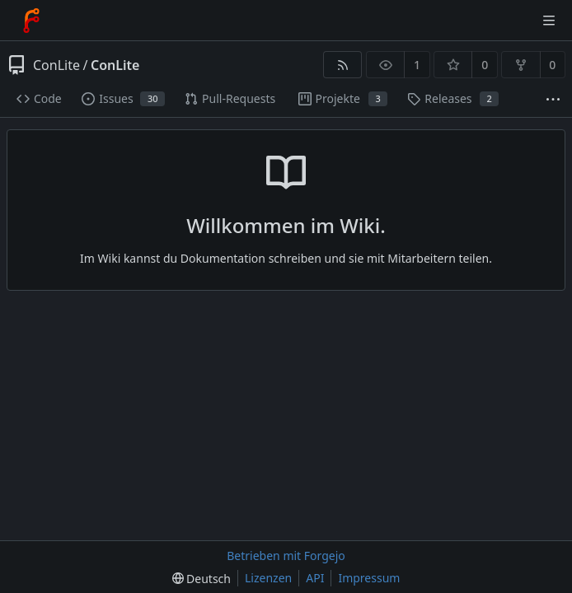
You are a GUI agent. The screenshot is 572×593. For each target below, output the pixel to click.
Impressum (369, 578)
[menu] (201, 578)
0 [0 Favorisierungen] (484, 64)
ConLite (56, 65)
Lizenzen (268, 578)
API (315, 578)
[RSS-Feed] (342, 64)
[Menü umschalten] (549, 20)
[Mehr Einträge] (553, 99)
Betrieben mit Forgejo (286, 555)
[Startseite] (31, 20)
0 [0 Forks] (552, 64)
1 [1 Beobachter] (417, 64)
